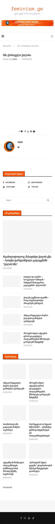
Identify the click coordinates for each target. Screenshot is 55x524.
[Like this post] (22, 131)
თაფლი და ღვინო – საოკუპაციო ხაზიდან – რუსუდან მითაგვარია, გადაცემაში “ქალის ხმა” (34, 281)
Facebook (7, 487)
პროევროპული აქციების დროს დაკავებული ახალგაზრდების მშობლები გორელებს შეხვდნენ (36, 337)
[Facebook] (15, 182)
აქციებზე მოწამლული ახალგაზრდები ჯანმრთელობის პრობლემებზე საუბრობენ (13, 468)
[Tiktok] (40, 186)
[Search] (52, 36)
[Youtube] (15, 186)
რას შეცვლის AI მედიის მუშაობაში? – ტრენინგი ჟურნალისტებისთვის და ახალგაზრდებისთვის (40, 430)
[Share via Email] (34, 131)
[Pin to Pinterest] (31, 131)
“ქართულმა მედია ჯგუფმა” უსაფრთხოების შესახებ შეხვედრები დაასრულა (40, 466)
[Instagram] (40, 182)
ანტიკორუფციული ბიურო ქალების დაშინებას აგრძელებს (35, 318)
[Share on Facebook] (25, 131)
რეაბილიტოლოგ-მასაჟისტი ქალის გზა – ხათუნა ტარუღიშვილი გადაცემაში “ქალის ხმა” (27, 260)
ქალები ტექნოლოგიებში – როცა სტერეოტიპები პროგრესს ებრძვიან (36, 300)
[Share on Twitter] (28, 131)
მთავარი (7, 46)
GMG (14, 59)
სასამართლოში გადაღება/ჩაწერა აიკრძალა (11, 427)
